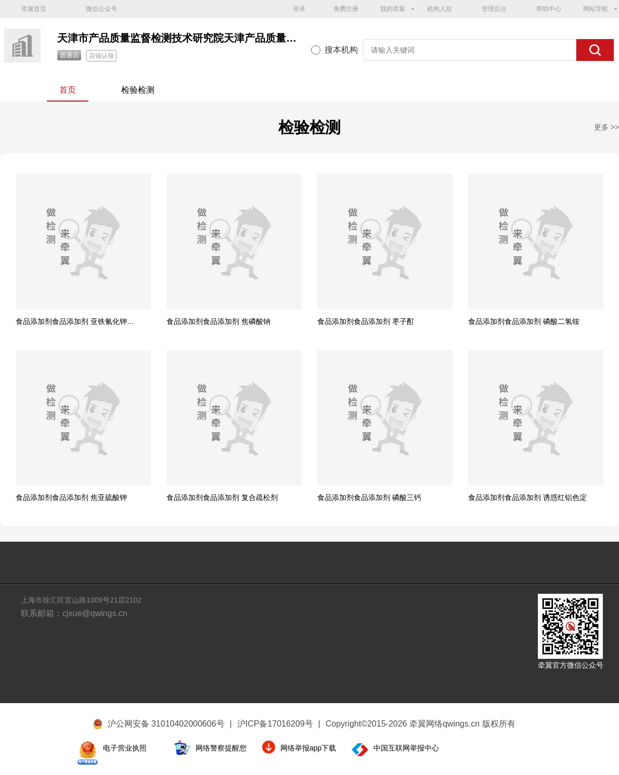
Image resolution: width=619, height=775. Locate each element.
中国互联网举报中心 (406, 748)
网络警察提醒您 (221, 748)
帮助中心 (548, 8)
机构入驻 (439, 8)
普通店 (69, 55)
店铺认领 (101, 55)
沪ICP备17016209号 (278, 723)
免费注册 (345, 8)
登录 (299, 8)
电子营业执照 (125, 748)
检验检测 (137, 89)
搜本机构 (341, 49)
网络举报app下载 (308, 748)
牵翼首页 (33, 8)
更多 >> (606, 127)
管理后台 (494, 8)
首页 (67, 89)
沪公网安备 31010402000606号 (166, 723)
